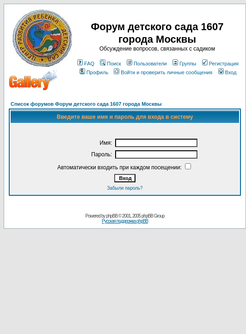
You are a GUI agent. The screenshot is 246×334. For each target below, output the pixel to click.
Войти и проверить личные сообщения (163, 72)
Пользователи (147, 63)
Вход (227, 72)
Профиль (94, 72)
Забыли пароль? (124, 188)
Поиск (110, 63)
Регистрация (220, 63)
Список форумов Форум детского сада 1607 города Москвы (86, 104)
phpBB (111, 215)
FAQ (85, 63)
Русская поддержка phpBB (125, 221)
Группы (184, 63)
